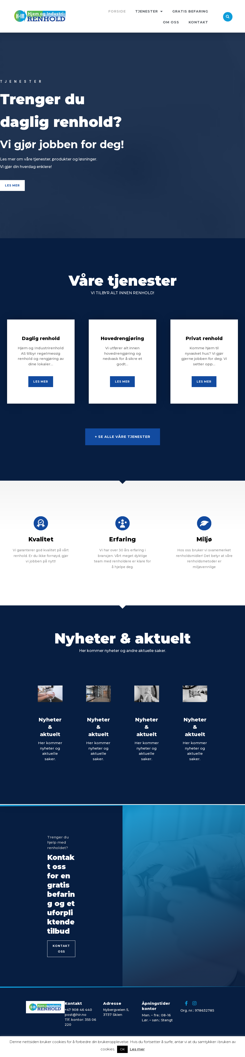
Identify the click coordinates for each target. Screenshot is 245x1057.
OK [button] (122, 1049)
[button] (12, 185)
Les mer (137, 1049)
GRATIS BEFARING (190, 11)
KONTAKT (198, 22)
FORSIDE (117, 11)
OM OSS (171, 22)
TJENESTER (149, 11)
